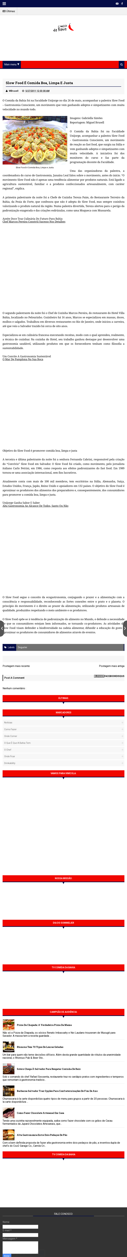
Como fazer (10, 729)
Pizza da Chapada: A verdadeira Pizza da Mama (44, 1024)
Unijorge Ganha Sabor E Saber (21, 503)
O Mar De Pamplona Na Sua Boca (23, 359)
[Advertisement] (63, 46)
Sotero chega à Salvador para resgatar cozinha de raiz (49, 1068)
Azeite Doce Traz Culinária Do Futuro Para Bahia (33, 218)
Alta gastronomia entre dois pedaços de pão (42, 1134)
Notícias (8, 722)
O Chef (7, 749)
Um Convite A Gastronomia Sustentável (27, 356)
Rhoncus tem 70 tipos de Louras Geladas (40, 1046)
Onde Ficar (9, 756)
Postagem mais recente (16, 666)
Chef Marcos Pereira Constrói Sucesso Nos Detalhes (34, 221)
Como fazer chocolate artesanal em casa (40, 1112)
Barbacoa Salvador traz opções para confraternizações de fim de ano (57, 1090)
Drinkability (9, 763)
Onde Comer (10, 736)
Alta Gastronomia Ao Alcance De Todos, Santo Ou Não (35, 506)
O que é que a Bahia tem (17, 743)
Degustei (22, 647)
